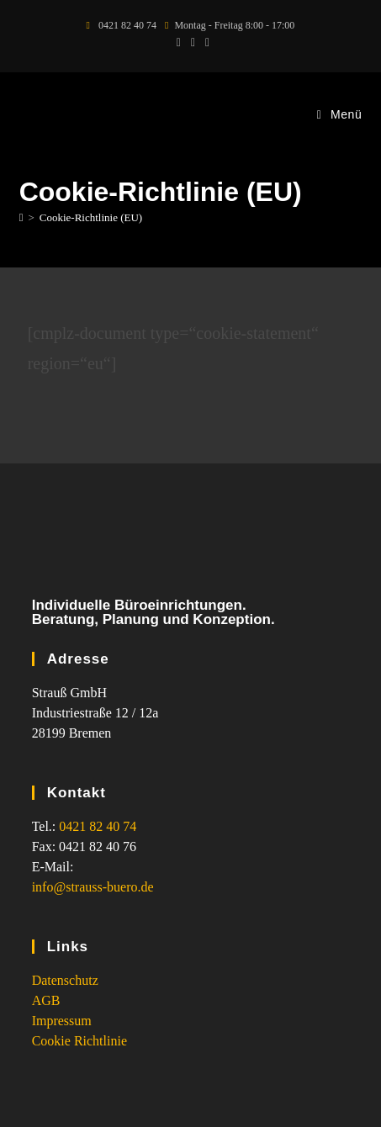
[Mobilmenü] (339, 114)
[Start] (21, 217)
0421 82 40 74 (97, 826)
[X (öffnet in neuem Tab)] (179, 42)
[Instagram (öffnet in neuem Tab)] (204, 42)
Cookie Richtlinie (79, 1041)
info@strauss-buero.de (93, 887)
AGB (46, 1000)
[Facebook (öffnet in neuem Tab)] (193, 42)
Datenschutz (65, 980)
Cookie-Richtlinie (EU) (91, 217)
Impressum (62, 1020)
